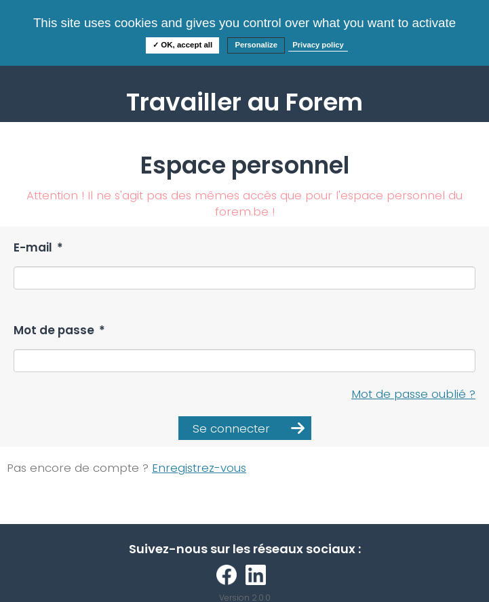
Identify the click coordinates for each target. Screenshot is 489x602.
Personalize (256, 45)
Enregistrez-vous (199, 468)
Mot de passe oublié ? (413, 394)
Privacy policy (318, 45)
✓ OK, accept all (182, 45)
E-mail (38, 248)
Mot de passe (59, 330)
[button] (244, 428)
